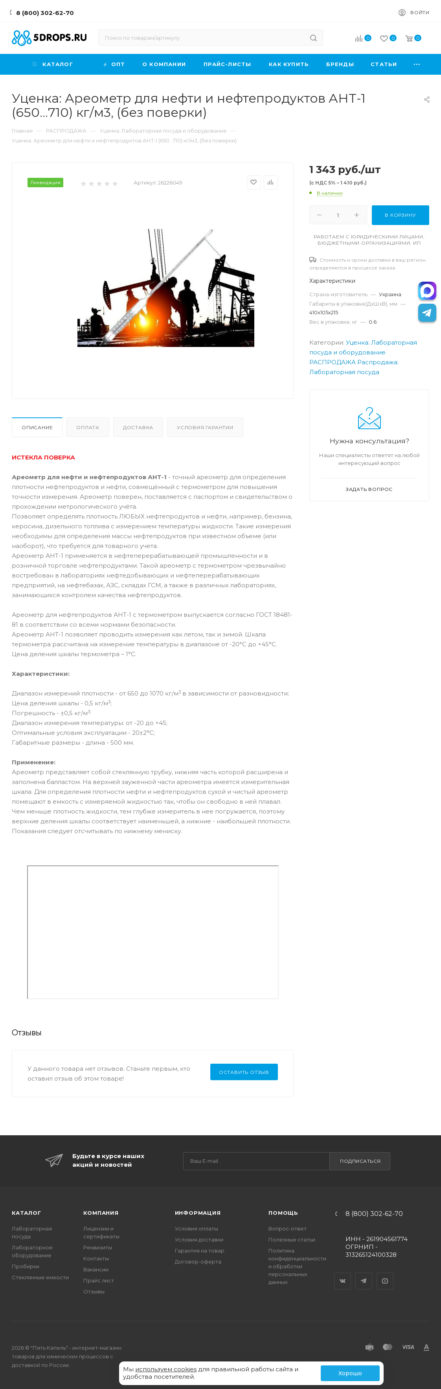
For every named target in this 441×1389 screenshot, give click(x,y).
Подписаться (360, 1161)
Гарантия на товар (199, 1250)
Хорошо (350, 1373)
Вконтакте (342, 1274)
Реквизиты (97, 1247)
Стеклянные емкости (40, 1277)
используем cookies (166, 1369)
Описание (37, 427)
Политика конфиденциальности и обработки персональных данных (297, 1266)
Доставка (138, 427)
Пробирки (25, 1266)
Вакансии (95, 1269)
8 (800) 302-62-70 (45, 13)
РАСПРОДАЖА (332, 362)
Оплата (87, 427)
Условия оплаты (196, 1228)
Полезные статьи (291, 1239)
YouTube (385, 1274)
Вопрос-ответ (287, 1228)
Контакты (96, 1258)
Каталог (26, 1213)
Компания (100, 1213)
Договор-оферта (198, 1261)
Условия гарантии (205, 427)
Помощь (283, 1213)
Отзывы (94, 1291)
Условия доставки (199, 1239)
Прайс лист (98, 1280)
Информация (198, 1213)
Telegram (364, 1274)
